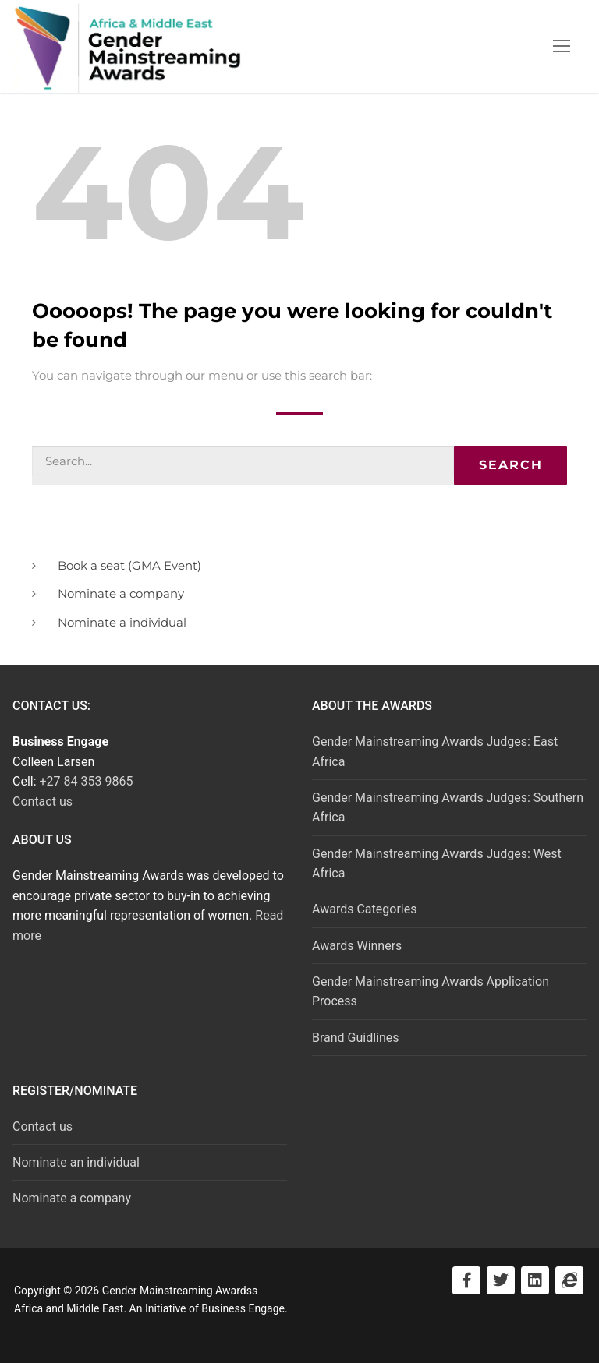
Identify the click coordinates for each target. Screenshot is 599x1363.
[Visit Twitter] (501, 1280)
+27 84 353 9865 (86, 781)
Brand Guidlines (355, 1037)
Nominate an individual (76, 1162)
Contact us (42, 801)
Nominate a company (71, 1198)
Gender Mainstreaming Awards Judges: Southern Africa (447, 807)
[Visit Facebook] (466, 1280)
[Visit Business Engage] (569, 1280)
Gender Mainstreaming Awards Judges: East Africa (435, 751)
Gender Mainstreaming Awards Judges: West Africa (437, 863)
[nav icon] (562, 46)
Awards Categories (364, 909)
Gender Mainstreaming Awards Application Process (430, 991)
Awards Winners (357, 945)
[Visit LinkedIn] (535, 1280)
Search (511, 464)
